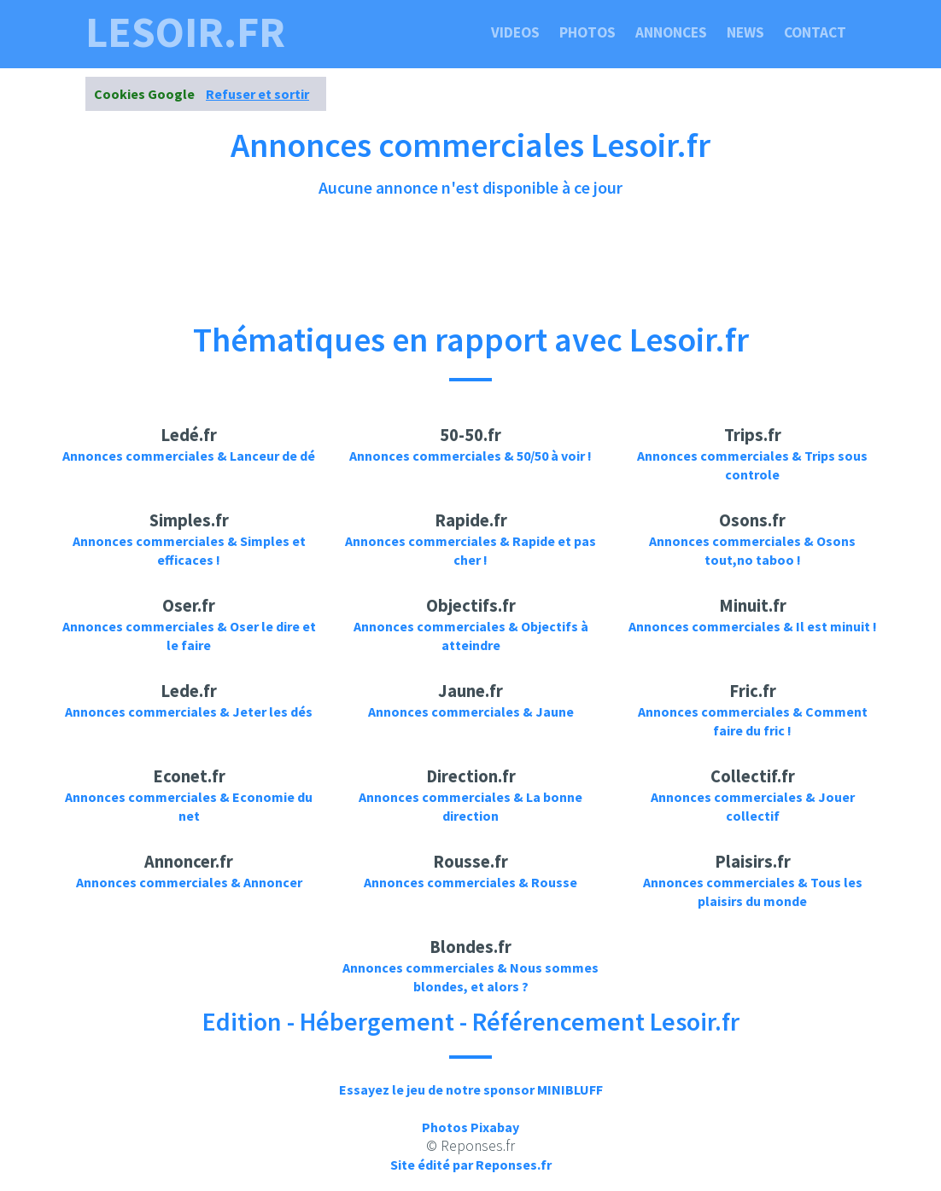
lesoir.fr (185, 32)
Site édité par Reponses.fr (471, 1164)
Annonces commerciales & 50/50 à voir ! (470, 455)
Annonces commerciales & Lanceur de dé (188, 455)
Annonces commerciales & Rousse (470, 882)
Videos (515, 32)
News (745, 32)
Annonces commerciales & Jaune (471, 711)
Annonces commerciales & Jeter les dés (189, 711)
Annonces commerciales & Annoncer (189, 882)
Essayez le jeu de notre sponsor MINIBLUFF (471, 1089)
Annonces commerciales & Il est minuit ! (752, 626)
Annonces (671, 32)
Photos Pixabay (470, 1127)
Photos (587, 32)
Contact (815, 32)
